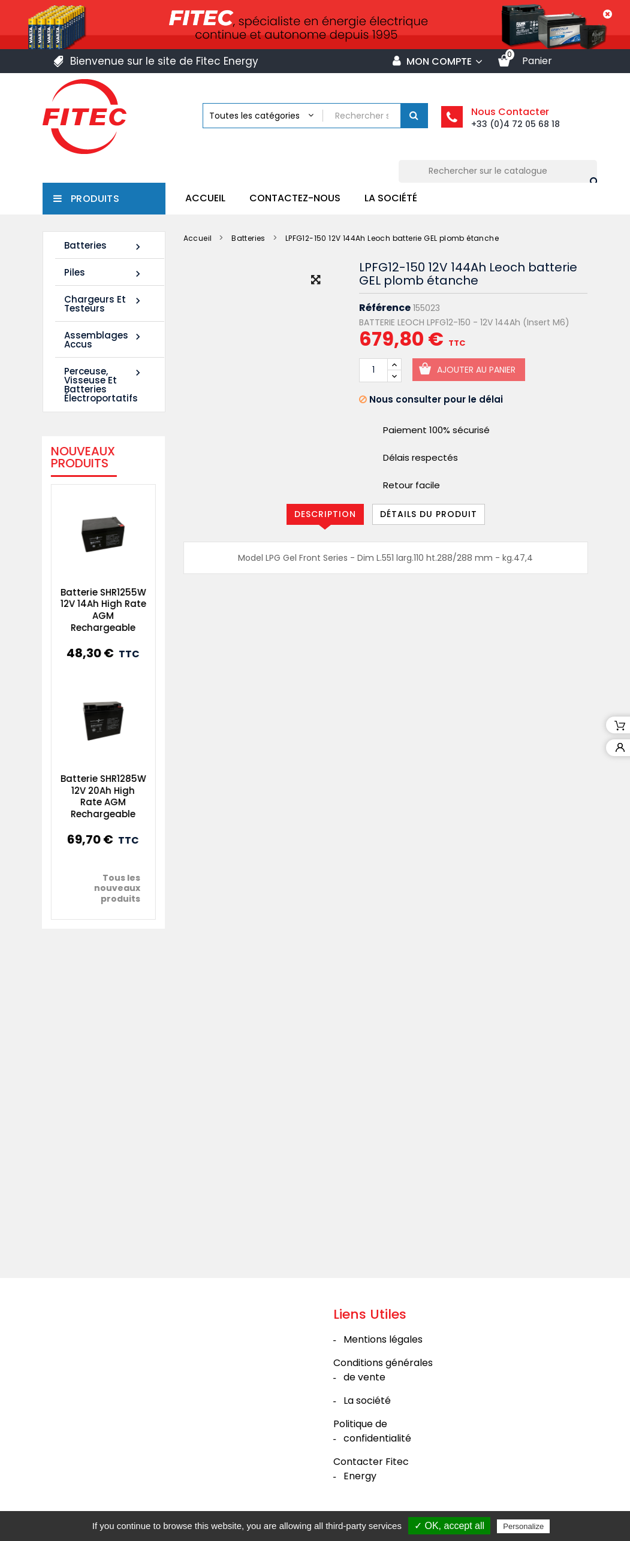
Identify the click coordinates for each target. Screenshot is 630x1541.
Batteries (104, 246)
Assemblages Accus (104, 339)
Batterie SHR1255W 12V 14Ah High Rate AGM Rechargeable (96, 610)
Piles (104, 273)
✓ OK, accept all (449, 1526)
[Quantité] (373, 370)
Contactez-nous (294, 198)
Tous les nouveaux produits (110, 888)
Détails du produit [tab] (428, 514)
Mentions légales (383, 1339)
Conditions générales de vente (383, 1370)
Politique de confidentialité (372, 1431)
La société (390, 198)
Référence (385, 308)
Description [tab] (325, 514)
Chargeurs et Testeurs (104, 304)
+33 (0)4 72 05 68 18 (515, 124)
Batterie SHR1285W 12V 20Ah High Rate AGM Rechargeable (96, 796)
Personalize (523, 1526)
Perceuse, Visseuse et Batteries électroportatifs (104, 384)
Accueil (205, 198)
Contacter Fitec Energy (371, 1469)
